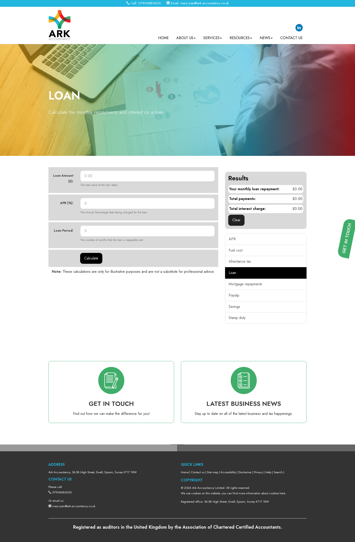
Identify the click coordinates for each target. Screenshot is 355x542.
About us (186, 36)
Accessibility (228, 472)
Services (212, 36)
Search (278, 472)
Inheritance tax (240, 261)
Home (163, 36)
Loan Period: (63, 230)
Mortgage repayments (245, 284)
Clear (236, 220)
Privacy (258, 472)
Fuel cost (235, 250)
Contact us (291, 36)
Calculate (91, 258)
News (266, 36)
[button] (348, 304)
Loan (232, 272)
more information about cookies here (262, 493)
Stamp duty (237, 317)
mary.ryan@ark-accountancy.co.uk (204, 3)
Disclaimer (245, 472)
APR (232, 239)
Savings (234, 306)
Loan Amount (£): (63, 178)
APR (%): (66, 203)
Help (268, 472)
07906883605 (149, 3)
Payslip (234, 295)
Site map (212, 472)
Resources (241, 36)
